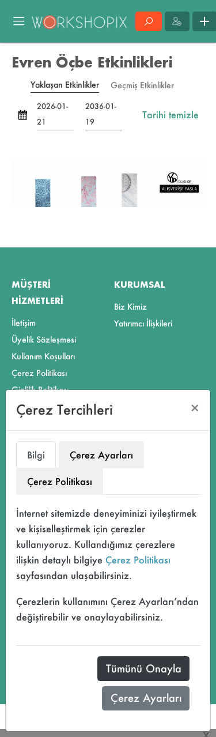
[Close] (195, 408)
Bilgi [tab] (36, 455)
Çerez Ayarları (146, 698)
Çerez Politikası (137, 560)
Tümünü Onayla (143, 668)
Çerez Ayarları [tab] (101, 455)
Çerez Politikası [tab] (59, 481)
